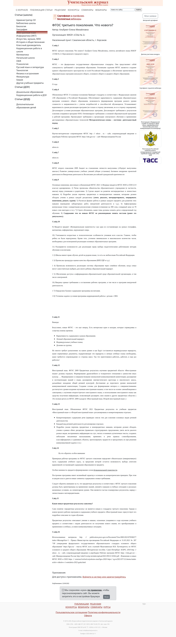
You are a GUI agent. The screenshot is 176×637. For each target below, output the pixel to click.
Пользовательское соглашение (71, 612)
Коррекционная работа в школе (29, 50)
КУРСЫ (107, 607)
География (21, 29)
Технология (22, 70)
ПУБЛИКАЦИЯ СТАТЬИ (41, 10)
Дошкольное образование (29, 92)
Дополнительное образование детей (26, 106)
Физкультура (22, 76)
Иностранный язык (26, 32)
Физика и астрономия (27, 73)
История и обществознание (30, 42)
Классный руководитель (28, 45)
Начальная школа (25, 57)
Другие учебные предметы (30, 83)
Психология (22, 64)
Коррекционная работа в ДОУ (31, 95)
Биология (21, 26)
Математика (22, 54)
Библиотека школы (26, 23)
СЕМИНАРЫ (87, 10)
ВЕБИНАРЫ (101, 10)
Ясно (106, 597)
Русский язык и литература (30, 67)
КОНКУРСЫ (73, 10)
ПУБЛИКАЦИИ (81, 604)
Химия (19, 79)
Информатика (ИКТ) (26, 35)
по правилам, (95, 590)
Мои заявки (150, 16)
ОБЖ (18, 60)
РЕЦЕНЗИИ (60, 10)
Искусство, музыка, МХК (28, 38)
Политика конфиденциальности (104, 612)
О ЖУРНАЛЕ (22, 10)
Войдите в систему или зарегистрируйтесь (104, 576)
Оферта (88, 615)
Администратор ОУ (26, 20)
